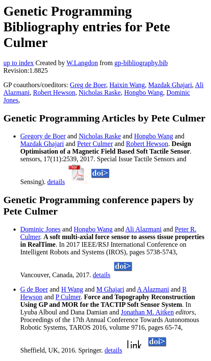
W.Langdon (82, 62)
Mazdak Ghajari (170, 84)
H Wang (72, 289)
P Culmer (68, 296)
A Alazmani (153, 289)
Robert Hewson (54, 92)
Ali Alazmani (143, 229)
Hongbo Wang (143, 92)
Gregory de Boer (43, 136)
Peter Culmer (95, 143)
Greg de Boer (88, 84)
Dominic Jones (40, 229)
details (56, 181)
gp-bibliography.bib (141, 62)
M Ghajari (110, 289)
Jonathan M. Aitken (147, 312)
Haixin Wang (127, 84)
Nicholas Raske (99, 92)
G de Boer (34, 289)
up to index (18, 62)
